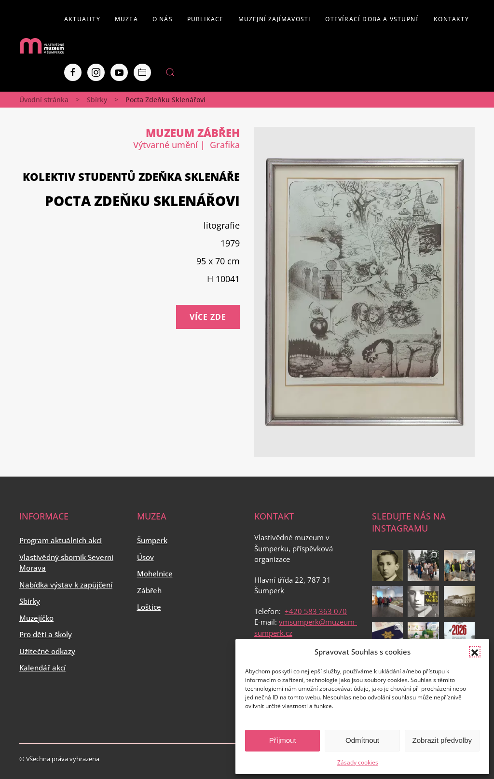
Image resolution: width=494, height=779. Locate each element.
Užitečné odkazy (47, 651)
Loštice (149, 607)
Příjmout (282, 740)
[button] (475, 651)
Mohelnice (155, 573)
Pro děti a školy (45, 634)
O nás (162, 19)
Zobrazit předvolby (442, 740)
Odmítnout (362, 740)
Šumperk (152, 540)
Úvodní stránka (44, 99)
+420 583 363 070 (316, 611)
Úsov (145, 557)
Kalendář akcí (42, 667)
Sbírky (97, 99)
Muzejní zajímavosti (274, 19)
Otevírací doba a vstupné (372, 19)
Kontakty (451, 19)
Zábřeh (149, 590)
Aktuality (82, 19)
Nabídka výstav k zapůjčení (65, 584)
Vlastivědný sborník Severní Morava (66, 562)
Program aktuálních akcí (60, 540)
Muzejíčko (36, 618)
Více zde (208, 317)
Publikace (205, 19)
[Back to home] (41, 46)
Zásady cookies (357, 762)
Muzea (126, 19)
